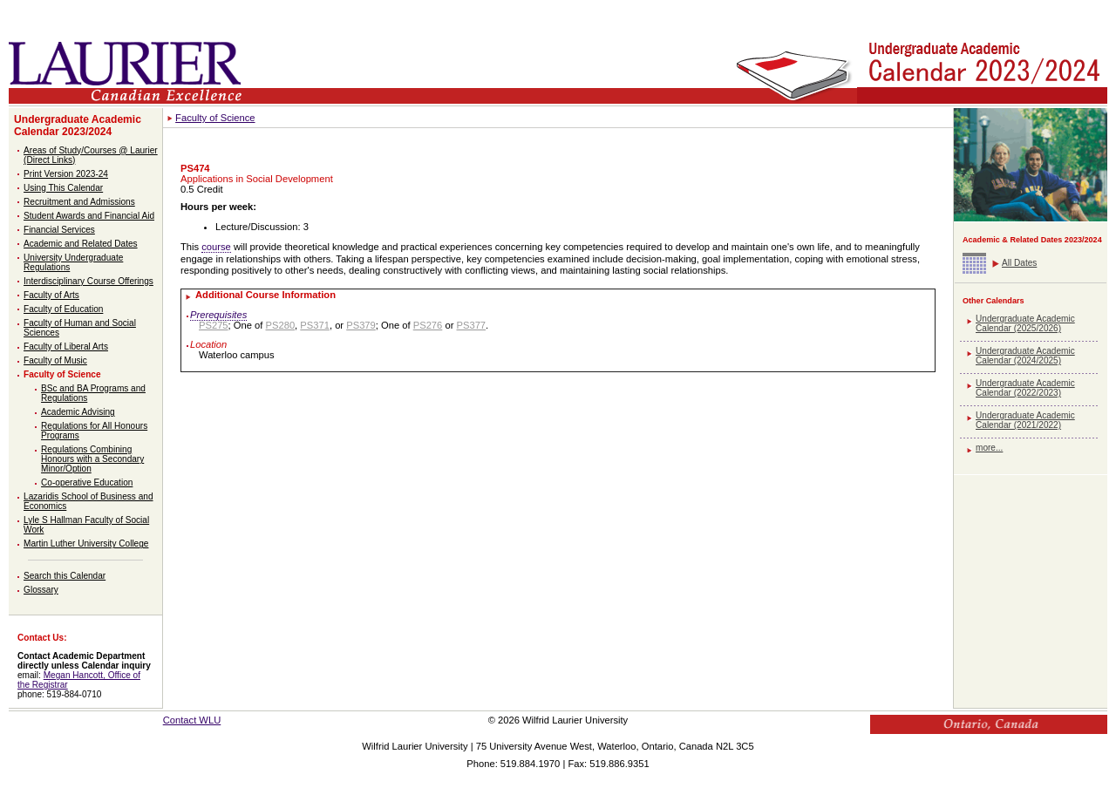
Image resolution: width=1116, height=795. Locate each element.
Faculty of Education (63, 309)
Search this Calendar (64, 576)
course (216, 246)
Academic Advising (78, 412)
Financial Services (59, 229)
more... (989, 447)
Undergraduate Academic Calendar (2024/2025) (1025, 355)
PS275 (213, 325)
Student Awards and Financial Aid (89, 216)
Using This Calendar (63, 188)
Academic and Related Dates (81, 243)
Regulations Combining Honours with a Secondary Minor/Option (92, 459)
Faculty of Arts (51, 295)
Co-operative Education (87, 482)
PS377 (471, 325)
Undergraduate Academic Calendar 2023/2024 (77, 125)
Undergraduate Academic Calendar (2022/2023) (1025, 388)
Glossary (41, 590)
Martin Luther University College (86, 543)
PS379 (361, 325)
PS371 (315, 325)
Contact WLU (192, 720)
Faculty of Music (55, 360)
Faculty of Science (62, 374)
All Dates (1019, 263)
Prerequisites (218, 314)
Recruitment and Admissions (79, 202)
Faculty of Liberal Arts (66, 346)
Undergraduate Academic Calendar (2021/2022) (1025, 420)
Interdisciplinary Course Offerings (88, 281)
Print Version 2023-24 (66, 174)
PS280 (281, 325)
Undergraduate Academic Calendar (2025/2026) (1025, 323)
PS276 (428, 325)
